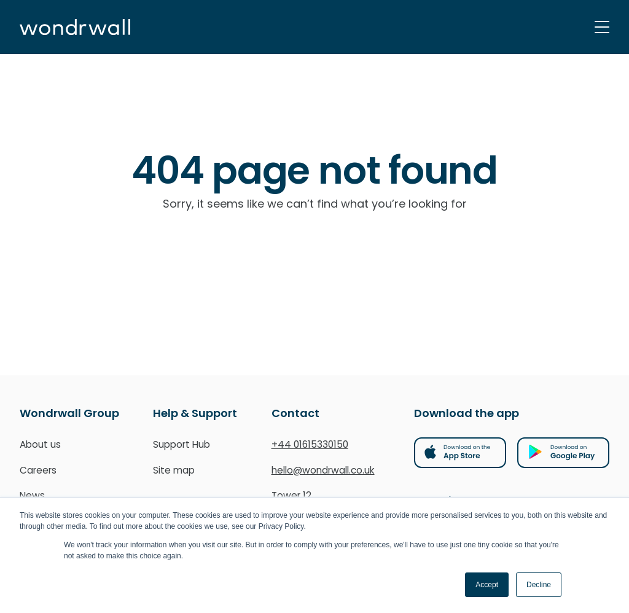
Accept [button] (486, 584)
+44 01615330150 (310, 444)
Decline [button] (538, 584)
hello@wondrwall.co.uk (323, 470)
